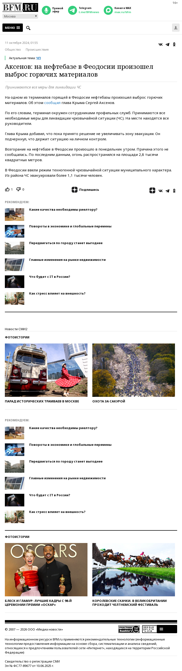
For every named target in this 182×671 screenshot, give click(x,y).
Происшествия (37, 49)
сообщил (52, 102)
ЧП (38, 58)
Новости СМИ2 (16, 329)
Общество (13, 49)
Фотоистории (17, 337)
